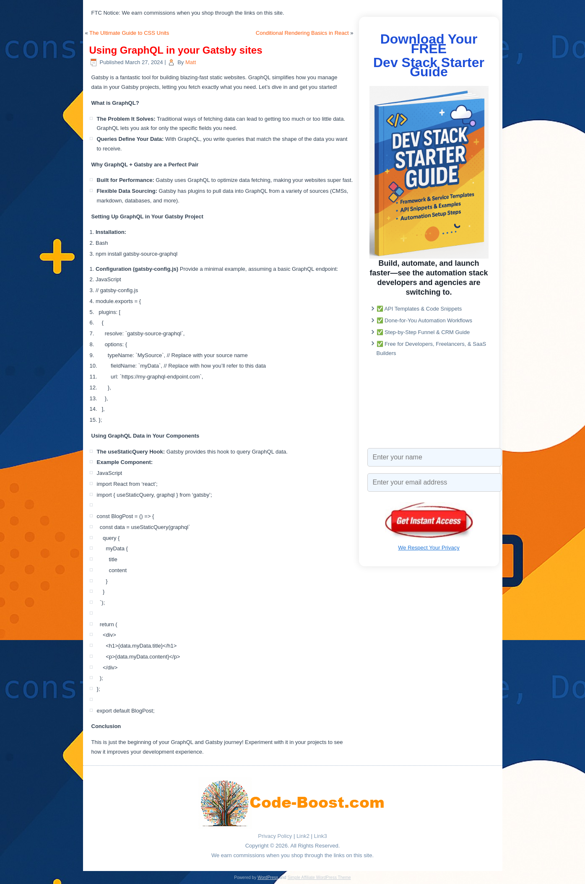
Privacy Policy (275, 836)
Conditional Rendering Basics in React (302, 33)
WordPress (267, 877)
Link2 (302, 836)
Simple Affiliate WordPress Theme (319, 877)
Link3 (320, 836)
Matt (190, 62)
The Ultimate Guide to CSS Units (129, 33)
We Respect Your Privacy (428, 547)
